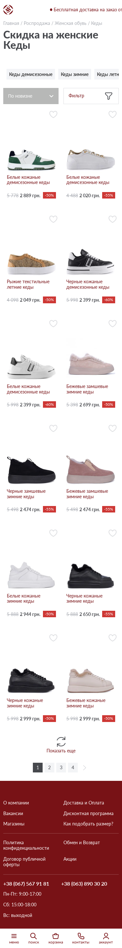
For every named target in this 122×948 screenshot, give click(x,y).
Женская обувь (71, 23)
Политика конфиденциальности (26, 845)
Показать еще (61, 744)
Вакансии (13, 813)
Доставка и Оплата (83, 802)
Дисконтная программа (88, 813)
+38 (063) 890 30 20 (84, 884)
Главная (11, 23)
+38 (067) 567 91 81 (26, 883)
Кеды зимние (74, 74)
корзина (55, 938)
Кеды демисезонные (30, 74)
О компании (16, 802)
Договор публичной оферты (24, 861)
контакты (80, 938)
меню (14, 938)
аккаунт (106, 938)
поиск (33, 938)
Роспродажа (37, 23)
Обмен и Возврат (81, 842)
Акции (69, 859)
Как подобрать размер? (88, 823)
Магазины (13, 823)
